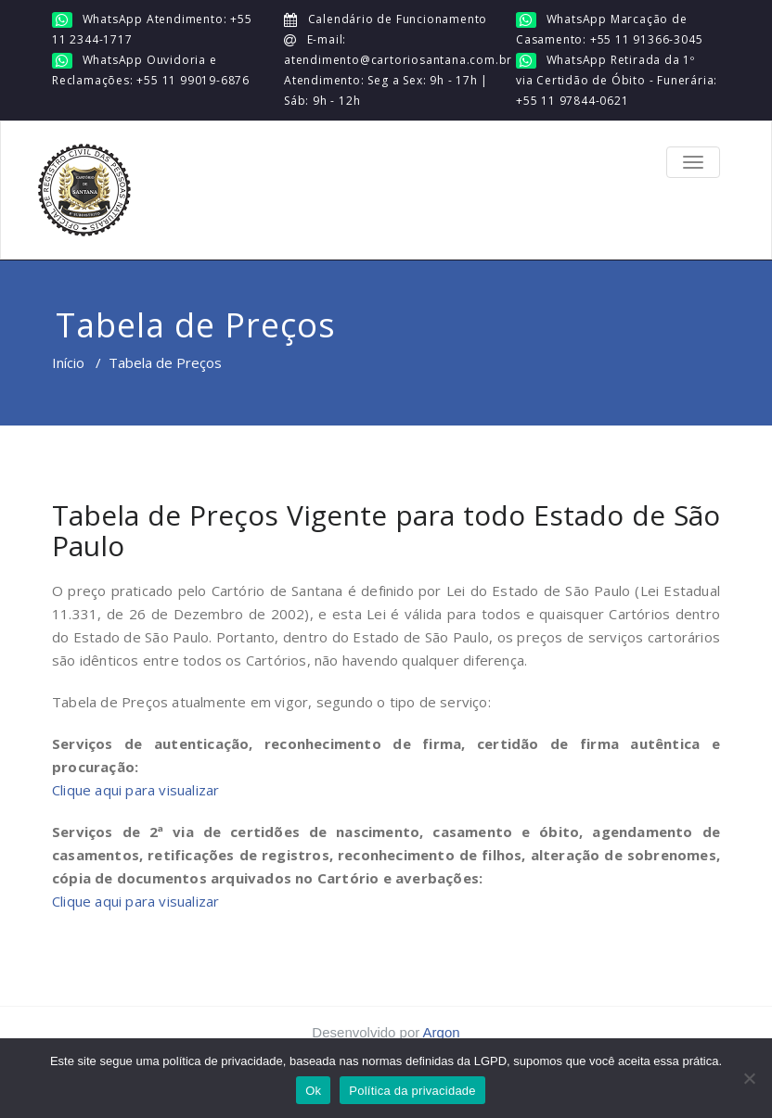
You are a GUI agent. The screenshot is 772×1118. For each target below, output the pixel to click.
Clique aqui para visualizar (135, 790)
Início (68, 362)
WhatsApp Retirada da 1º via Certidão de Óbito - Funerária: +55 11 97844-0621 (616, 80)
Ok (313, 1091)
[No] (749, 1078)
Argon (441, 1032)
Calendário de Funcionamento (395, 19)
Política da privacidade (412, 1091)
